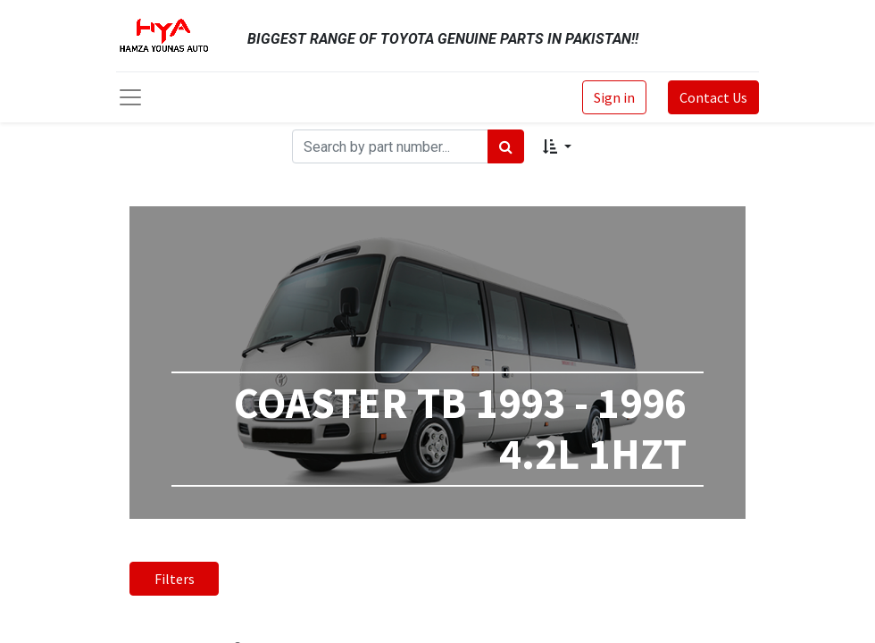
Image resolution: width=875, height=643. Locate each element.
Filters (174, 579)
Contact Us (713, 97)
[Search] (506, 146)
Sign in (614, 97)
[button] (556, 146)
